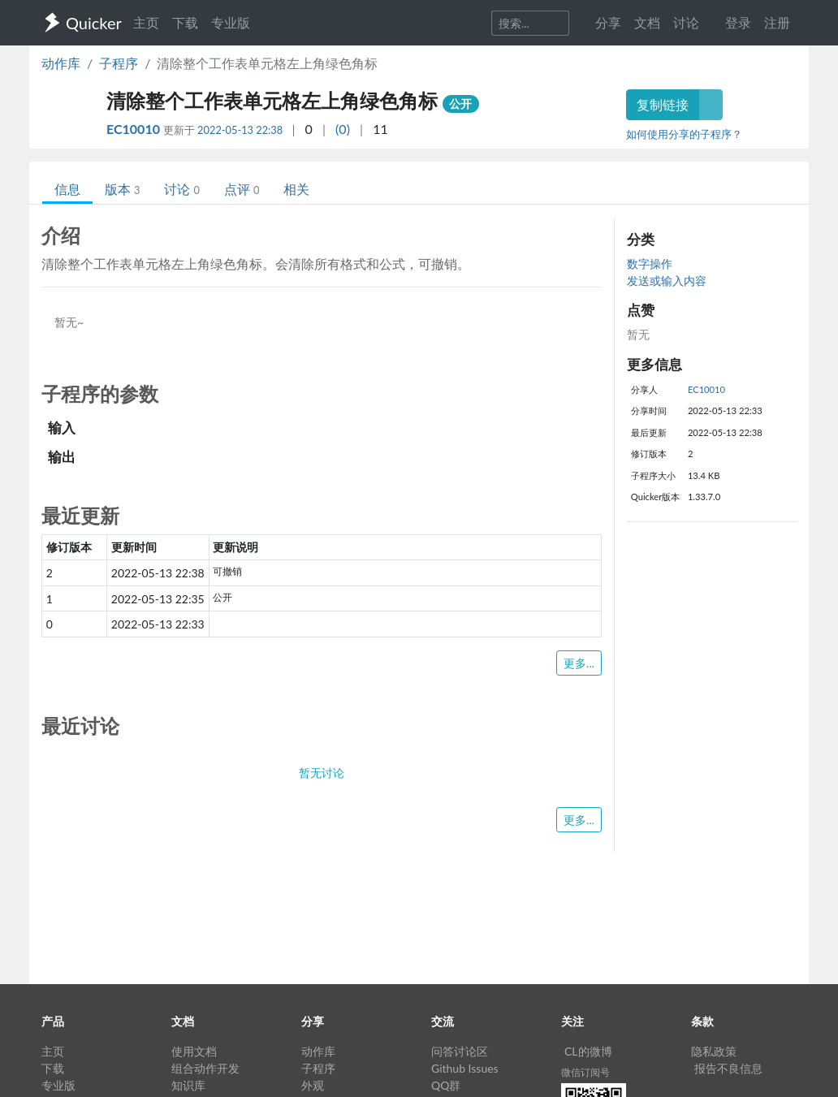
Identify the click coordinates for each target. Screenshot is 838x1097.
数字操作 (649, 263)
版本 (122, 189)
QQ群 (445, 1085)
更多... (579, 663)
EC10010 (134, 128)
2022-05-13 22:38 (240, 129)
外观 (312, 1085)
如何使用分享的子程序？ (684, 133)
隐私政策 (713, 1051)
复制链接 (663, 104)
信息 (67, 189)
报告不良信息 (728, 1068)
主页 (146, 22)
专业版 (230, 22)
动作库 (60, 63)
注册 (777, 22)
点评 (241, 189)
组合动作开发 (205, 1068)
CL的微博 (588, 1051)
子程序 (118, 63)
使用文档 (194, 1051)
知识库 (188, 1085)
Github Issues (465, 1068)
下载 (185, 22)
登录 (738, 22)
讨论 (181, 189)
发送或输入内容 (666, 280)
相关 (296, 189)
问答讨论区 (459, 1051)
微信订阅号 (585, 1072)
